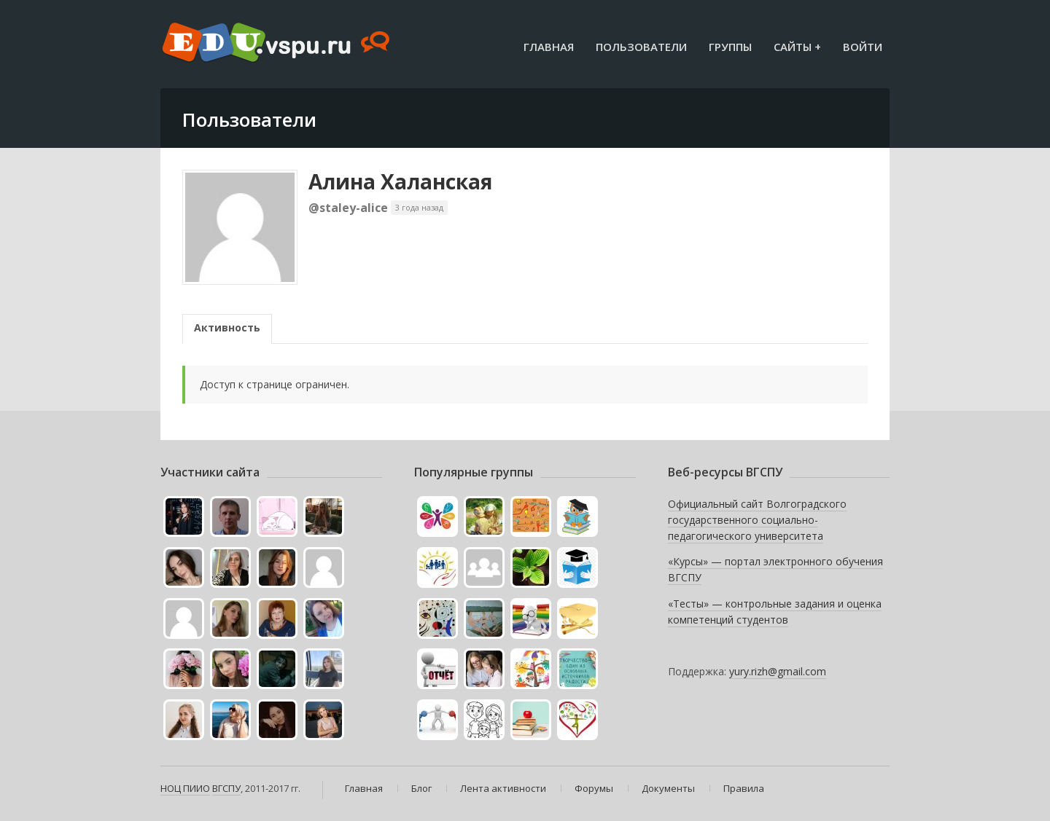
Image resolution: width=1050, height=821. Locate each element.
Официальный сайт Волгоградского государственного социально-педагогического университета (757, 519)
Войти (862, 46)
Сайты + (797, 46)
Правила (743, 788)
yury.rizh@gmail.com (777, 671)
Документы (668, 788)
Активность (227, 327)
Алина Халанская (400, 181)
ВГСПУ (226, 788)
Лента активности (503, 788)
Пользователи (641, 46)
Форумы (594, 788)
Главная (549, 46)
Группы (730, 46)
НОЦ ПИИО (185, 788)
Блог (421, 788)
